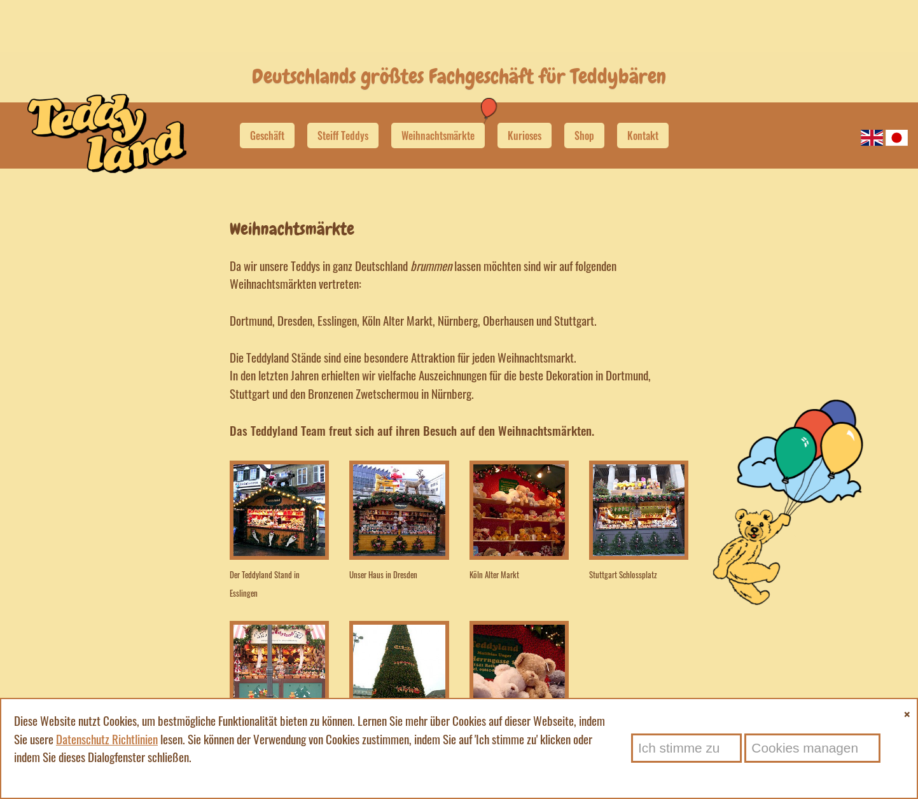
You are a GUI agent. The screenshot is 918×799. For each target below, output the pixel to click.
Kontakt (642, 121)
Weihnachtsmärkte (438, 121)
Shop (584, 121)
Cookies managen (804, 747)
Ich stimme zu (679, 747)
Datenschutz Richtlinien (107, 739)
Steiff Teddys (342, 121)
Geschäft (267, 121)
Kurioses (524, 121)
